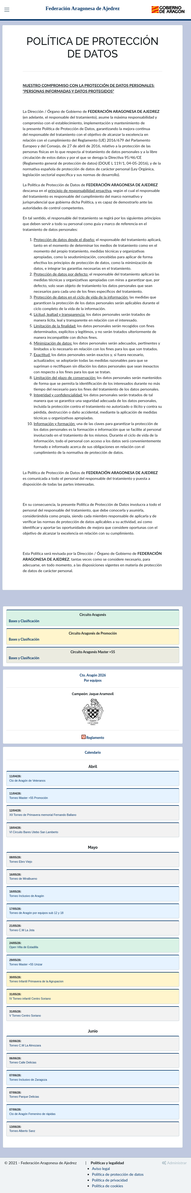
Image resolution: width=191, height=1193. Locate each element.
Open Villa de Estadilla (23, 947)
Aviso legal (101, 1168)
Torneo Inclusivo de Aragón (26, 895)
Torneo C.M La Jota (21, 930)
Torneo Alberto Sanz (22, 1130)
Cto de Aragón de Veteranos (27, 780)
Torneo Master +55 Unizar (25, 964)
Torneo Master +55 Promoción (28, 797)
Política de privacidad (110, 1180)
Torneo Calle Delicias (22, 1062)
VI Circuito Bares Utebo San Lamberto (33, 832)
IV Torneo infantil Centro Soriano (30, 998)
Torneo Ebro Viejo (20, 861)
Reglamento (95, 738)
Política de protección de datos (118, 1174)
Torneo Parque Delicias (24, 1096)
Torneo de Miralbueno (23, 878)
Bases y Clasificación (24, 621)
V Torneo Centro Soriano (25, 1015)
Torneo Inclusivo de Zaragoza (28, 1079)
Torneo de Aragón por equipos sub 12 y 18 (36, 912)
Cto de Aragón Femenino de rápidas (32, 1113)
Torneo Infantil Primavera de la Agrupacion (36, 981)
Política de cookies (107, 1185)
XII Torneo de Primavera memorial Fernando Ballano (42, 814)
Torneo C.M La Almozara (25, 1045)
